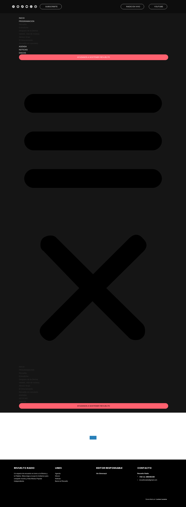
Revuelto (23, 24)
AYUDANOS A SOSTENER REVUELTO (93, 57)
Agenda (23, 46)
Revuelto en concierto (28, 43)
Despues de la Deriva (28, 31)
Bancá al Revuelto (61, 481)
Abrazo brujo (24, 37)
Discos (22, 53)
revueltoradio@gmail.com (148, 480)
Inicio (22, 18)
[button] (93, 213)
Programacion (26, 21)
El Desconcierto (26, 40)
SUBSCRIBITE (51, 7)
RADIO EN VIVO (133, 7)
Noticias (23, 50)
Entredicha (23, 27)
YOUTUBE (158, 7)
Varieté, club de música (29, 34)
